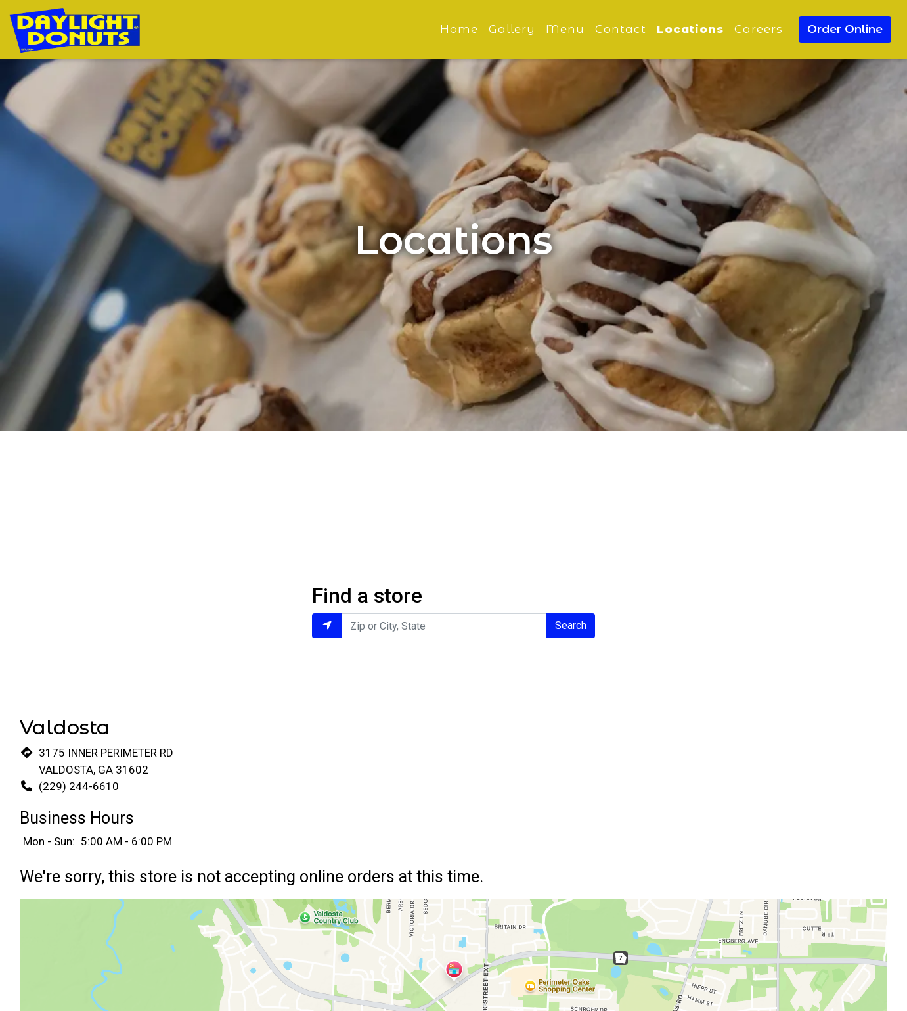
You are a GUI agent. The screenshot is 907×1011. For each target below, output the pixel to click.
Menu (565, 28)
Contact (620, 28)
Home (459, 28)
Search (570, 625)
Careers (758, 28)
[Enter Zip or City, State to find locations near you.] (444, 625)
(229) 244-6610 (79, 786)
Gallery (512, 28)
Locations (690, 28)
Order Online (845, 28)
